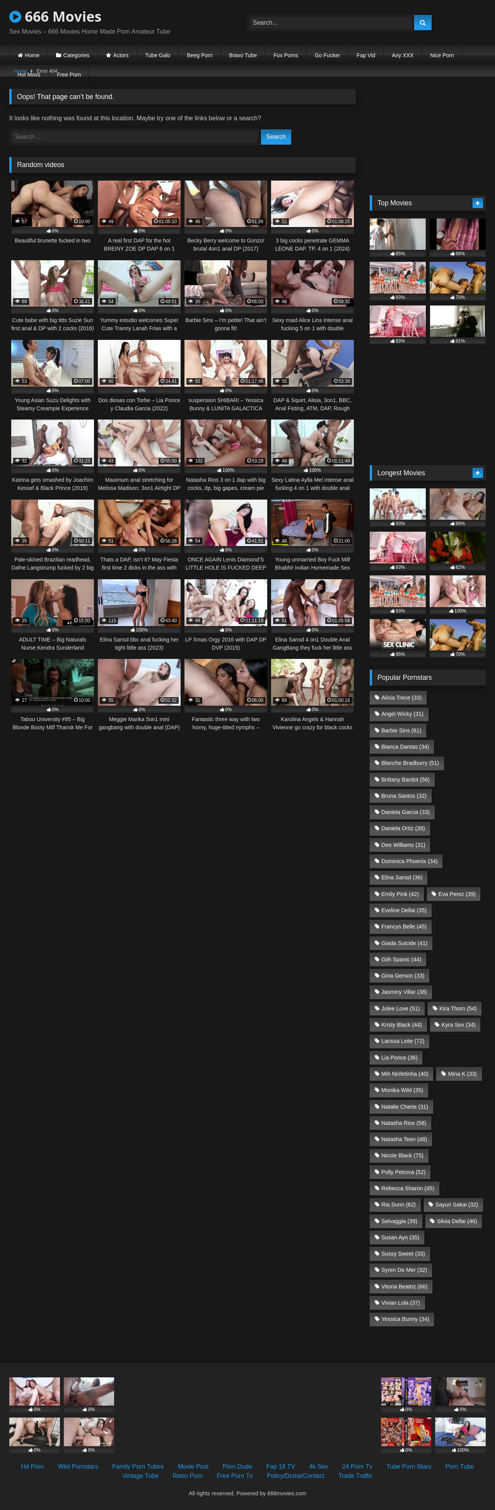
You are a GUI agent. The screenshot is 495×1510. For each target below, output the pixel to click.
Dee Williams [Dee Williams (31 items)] (403, 845)
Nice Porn (442, 55)
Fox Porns (285, 55)
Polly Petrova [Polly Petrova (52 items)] (403, 1172)
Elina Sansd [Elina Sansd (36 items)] (401, 877)
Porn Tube (460, 1466)
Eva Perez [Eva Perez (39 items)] (457, 894)
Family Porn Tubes (138, 1466)
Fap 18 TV (280, 1466)
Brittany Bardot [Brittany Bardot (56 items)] (405, 779)
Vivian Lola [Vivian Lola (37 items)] (400, 1303)
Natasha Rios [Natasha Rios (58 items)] (403, 1123)
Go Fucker (327, 55)
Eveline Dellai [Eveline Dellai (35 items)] (404, 910)
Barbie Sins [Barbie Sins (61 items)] (401, 730)
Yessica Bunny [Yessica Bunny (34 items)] (405, 1319)
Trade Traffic (355, 1475)
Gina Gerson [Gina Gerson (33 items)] (402, 976)
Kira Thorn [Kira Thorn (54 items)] (458, 1008)
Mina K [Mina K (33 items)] (462, 1074)
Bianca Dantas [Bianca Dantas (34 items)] (405, 747)
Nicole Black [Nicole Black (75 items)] (402, 1155)
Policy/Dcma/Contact (295, 1475)
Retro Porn (188, 1475)
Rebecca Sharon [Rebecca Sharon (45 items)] (407, 1188)
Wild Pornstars (78, 1466)
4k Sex (318, 1466)
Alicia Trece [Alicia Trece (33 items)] (401, 697)
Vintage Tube (140, 1475)
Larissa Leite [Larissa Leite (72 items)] (402, 1041)
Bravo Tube (243, 55)
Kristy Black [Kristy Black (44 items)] (401, 1025)
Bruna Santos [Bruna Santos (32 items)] (404, 796)
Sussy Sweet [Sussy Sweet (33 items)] (403, 1254)
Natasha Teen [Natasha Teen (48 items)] (404, 1139)
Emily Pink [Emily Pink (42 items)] (400, 894)
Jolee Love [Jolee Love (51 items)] (400, 1008)
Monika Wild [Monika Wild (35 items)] (402, 1090)
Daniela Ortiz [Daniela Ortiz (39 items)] (403, 828)
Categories (76, 55)
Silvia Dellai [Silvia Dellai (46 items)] (457, 1221)
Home (32, 55)
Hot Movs (28, 75)
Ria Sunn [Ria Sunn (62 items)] (398, 1204)
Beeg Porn (199, 55)
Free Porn (69, 75)
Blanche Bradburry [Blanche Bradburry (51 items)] (410, 763)
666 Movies (55, 16)
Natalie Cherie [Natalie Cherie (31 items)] (404, 1107)
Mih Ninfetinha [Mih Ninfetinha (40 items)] (404, 1074)
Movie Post (193, 1466)
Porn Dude (238, 1466)
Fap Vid (366, 55)
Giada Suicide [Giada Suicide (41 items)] (404, 943)
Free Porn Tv (235, 1475)
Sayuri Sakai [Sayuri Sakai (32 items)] (456, 1204)
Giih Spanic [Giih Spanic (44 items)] (401, 959)
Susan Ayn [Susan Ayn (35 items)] (400, 1237)
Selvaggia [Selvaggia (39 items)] (399, 1221)
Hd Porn (32, 1466)
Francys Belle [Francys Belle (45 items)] (404, 926)
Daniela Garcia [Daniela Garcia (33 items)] (405, 812)
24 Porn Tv (357, 1466)
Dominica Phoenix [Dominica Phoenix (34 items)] (409, 861)
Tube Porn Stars (408, 1466)
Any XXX (402, 55)
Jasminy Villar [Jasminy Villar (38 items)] (404, 992)
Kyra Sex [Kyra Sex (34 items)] (459, 1025)
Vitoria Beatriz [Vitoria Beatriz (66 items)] (404, 1286)
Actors (121, 55)
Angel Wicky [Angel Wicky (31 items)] (402, 714)
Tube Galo (158, 55)
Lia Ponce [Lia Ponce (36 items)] (399, 1057)
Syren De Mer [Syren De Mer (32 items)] (404, 1270)
